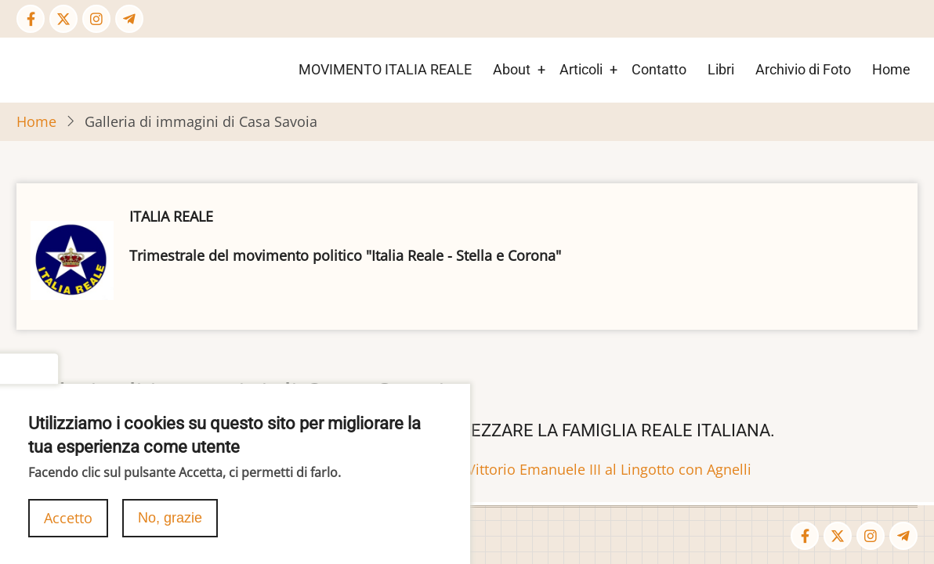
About (511, 69)
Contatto (659, 69)
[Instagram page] (96, 19)
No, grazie (170, 530)
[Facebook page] (30, 19)
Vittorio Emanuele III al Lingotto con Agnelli (609, 469)
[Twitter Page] (63, 19)
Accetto (68, 530)
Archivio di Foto (803, 69)
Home (891, 69)
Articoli (581, 69)
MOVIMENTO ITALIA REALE (385, 69)
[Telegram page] (129, 19)
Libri (721, 69)
